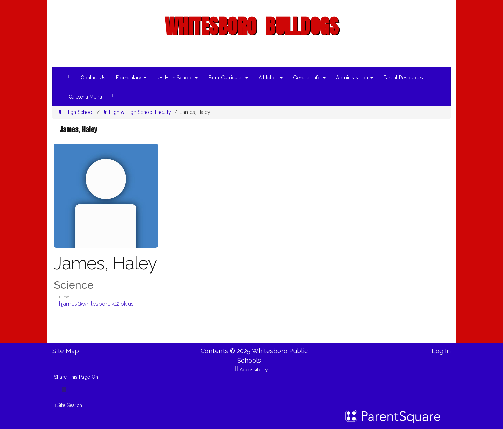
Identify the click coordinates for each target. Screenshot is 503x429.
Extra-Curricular (228, 77)
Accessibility (251, 369)
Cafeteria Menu (85, 97)
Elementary (131, 77)
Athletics (270, 77)
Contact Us (93, 77)
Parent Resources (403, 77)
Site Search (68, 405)
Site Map (65, 351)
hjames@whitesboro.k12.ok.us (96, 303)
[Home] (69, 75)
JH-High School (177, 77)
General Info (309, 77)
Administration (354, 77)
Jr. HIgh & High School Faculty (137, 112)
